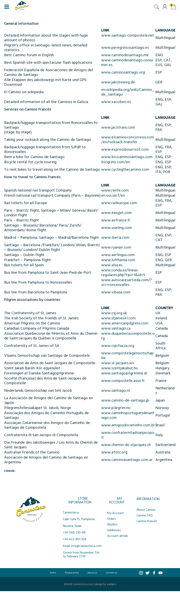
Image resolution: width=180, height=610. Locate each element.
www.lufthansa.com (118, 260)
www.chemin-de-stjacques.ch (126, 444)
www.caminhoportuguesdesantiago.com (127, 415)
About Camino (146, 509)
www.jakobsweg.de (118, 82)
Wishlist (112, 524)
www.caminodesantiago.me (125, 55)
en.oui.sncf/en (113, 195)
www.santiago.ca (116, 328)
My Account (115, 512)
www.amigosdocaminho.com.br (128, 425)
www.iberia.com (115, 237)
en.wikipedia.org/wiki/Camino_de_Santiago (127, 91)
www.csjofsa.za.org (117, 345)
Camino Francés (146, 521)
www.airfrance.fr (115, 220)
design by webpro (105, 584)
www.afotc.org (114, 452)
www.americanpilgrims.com (124, 323)
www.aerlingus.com (118, 254)
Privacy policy (72, 572)
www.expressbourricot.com (125, 149)
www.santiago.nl (115, 390)
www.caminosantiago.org (123, 72)
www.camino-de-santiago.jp (125, 400)
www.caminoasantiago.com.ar (126, 459)
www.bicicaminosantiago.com (126, 156)
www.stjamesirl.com (118, 318)
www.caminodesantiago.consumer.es (127, 62)
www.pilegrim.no (116, 407)
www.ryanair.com (116, 247)
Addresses (114, 530)
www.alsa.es (111, 265)
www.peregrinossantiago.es (125, 47)
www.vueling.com (116, 227)
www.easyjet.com (116, 212)
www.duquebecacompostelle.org (128, 335)
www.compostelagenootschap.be (127, 355)
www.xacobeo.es (116, 101)
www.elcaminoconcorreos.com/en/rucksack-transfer (127, 139)
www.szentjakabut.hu (119, 368)
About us (92, 572)
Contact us (111, 572)
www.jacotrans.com (118, 127)
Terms (53, 572)
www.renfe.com (115, 190)
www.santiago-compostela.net (127, 35)
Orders (111, 518)
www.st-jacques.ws (117, 363)
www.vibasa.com (115, 292)
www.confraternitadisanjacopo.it (128, 434)
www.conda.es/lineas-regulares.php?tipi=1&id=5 (123, 272)
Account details (117, 535)
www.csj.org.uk (114, 313)
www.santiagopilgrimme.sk (124, 373)
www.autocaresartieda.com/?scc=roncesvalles (126, 282)
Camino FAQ (144, 515)
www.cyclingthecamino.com (125, 169)
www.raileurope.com (119, 202)
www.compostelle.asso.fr (123, 380)
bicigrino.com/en (115, 162)
